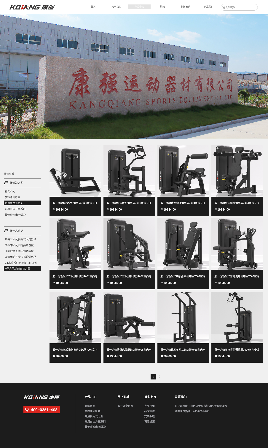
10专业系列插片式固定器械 (20, 239)
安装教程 (149, 416)
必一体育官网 (125, 405)
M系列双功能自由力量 (17, 268)
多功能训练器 (12, 197)
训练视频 (149, 421)
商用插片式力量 (14, 202)
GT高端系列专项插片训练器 (21, 262)
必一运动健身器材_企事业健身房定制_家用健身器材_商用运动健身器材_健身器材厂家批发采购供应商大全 (33, 7)
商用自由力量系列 (15, 208)
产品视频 (149, 405)
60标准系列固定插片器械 (19, 245)
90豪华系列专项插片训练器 (20, 256)
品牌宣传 (149, 411)
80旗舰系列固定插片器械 (19, 251)
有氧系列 (10, 191)
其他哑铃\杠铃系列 (15, 214)
